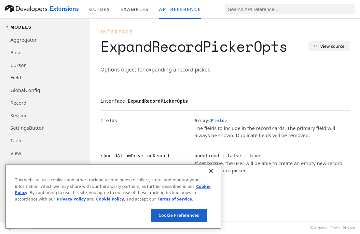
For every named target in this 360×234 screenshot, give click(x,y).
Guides (99, 9)
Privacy (349, 228)
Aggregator (23, 39)
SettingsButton (27, 127)
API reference (180, 9)
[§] (95, 120)
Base (15, 52)
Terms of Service (175, 199)
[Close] (211, 171)
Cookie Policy (110, 199)
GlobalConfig (25, 90)
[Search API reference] (290, 9)
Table (16, 140)
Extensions (64, 8)
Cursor (18, 65)
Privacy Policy (71, 199)
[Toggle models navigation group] (45, 27)
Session (19, 115)
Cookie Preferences (179, 215)
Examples (134, 9)
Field (15, 77)
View (15, 153)
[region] (113, 196)
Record (18, 102)
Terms (335, 228)
